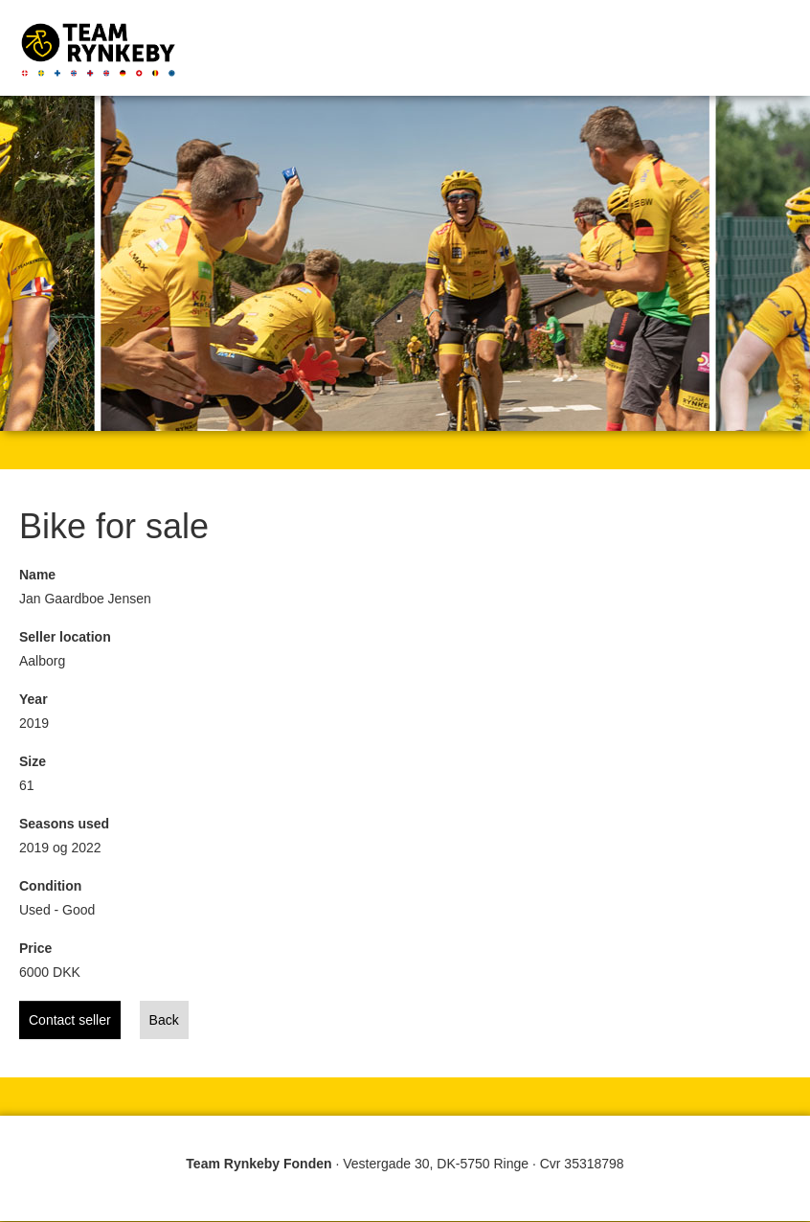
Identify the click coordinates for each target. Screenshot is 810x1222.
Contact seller (70, 1020)
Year (33, 699)
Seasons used (64, 823)
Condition (50, 886)
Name (37, 574)
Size (32, 761)
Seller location (65, 637)
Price (35, 948)
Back (164, 1020)
